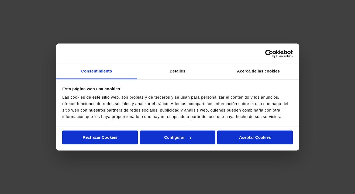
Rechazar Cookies (99, 137)
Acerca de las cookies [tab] (258, 71)
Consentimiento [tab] (96, 71)
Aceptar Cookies (255, 137)
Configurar (177, 137)
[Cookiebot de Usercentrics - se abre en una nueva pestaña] (269, 54)
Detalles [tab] (177, 71)
